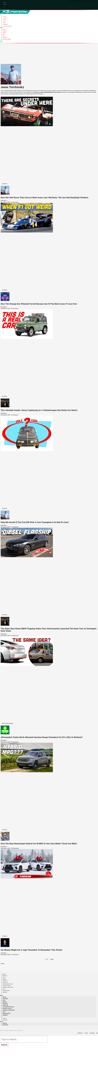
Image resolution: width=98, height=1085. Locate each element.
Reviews (5, 17)
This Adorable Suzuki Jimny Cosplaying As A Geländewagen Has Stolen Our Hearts (39, 410)
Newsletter (6, 990)
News (4, 16)
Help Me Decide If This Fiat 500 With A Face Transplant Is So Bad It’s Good (34, 522)
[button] (49, 6)
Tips (4, 22)
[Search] (4, 1045)
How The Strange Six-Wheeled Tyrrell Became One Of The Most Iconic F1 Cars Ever (39, 304)
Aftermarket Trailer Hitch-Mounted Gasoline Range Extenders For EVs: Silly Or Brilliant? (42, 737)
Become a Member (7, 26)
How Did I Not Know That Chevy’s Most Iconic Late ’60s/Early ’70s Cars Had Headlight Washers (44, 197)
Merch (4, 19)
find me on (33, 92)
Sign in (5, 2)
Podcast (5, 980)
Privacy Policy (7, 985)
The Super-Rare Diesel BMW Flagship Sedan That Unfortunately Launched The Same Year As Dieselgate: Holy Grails (49, 629)
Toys (4, 21)
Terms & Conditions (8, 987)
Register (5, 4)
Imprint (5, 992)
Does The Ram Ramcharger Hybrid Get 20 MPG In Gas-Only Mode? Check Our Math (39, 843)
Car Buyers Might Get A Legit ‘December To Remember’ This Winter (31, 950)
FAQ (4, 989)
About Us (5, 982)
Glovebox (5, 24)
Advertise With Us (8, 984)
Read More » (4, 200)
